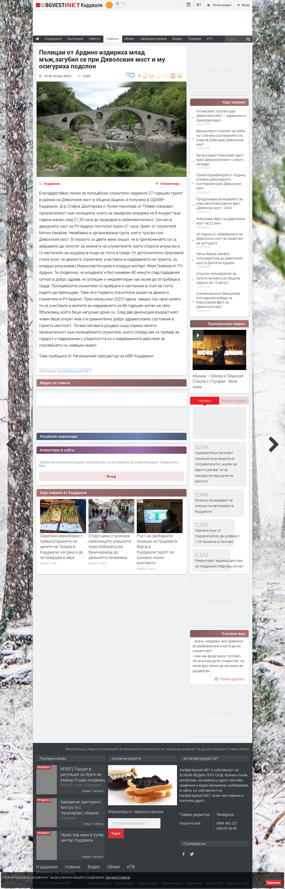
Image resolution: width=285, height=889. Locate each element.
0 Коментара (169, 183)
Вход (111, 476)
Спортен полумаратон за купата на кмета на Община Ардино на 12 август (218, 278)
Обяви (113, 867)
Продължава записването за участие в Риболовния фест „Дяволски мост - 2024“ (219, 203)
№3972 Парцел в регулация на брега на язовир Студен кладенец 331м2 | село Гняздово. (82, 777)
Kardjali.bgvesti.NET (74, 371)
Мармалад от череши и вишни (135, 811)
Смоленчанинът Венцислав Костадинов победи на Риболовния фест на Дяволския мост (218, 300)
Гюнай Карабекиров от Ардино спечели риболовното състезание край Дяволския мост (221, 182)
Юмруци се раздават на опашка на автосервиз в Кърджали (214, 506)
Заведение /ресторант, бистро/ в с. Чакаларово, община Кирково (81, 810)
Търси (115, 833)
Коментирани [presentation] (234, 400)
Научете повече (117, 877)
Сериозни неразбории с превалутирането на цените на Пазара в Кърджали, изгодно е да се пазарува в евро (61, 546)
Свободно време (153, 38)
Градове (194, 38)
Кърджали (51, 183)
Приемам (273, 882)
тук (42, 466)
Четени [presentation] (204, 400)
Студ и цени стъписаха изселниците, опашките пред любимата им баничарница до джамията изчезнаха (109, 546)
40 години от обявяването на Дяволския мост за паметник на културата (219, 238)
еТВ (131, 867)
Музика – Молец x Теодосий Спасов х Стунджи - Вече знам (218, 381)
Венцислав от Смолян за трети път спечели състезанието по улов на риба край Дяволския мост (220, 138)
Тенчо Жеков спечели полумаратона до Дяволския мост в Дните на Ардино (219, 258)
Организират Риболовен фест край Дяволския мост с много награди (220, 159)
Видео (94, 867)
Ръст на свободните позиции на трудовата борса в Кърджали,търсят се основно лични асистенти (157, 549)
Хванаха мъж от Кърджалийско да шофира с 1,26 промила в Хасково (217, 536)
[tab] (204, 402)
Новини (112, 38)
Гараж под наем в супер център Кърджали (82, 837)
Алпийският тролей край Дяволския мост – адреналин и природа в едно (221, 115)
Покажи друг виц (229, 679)
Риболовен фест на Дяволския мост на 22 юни (220, 220)
